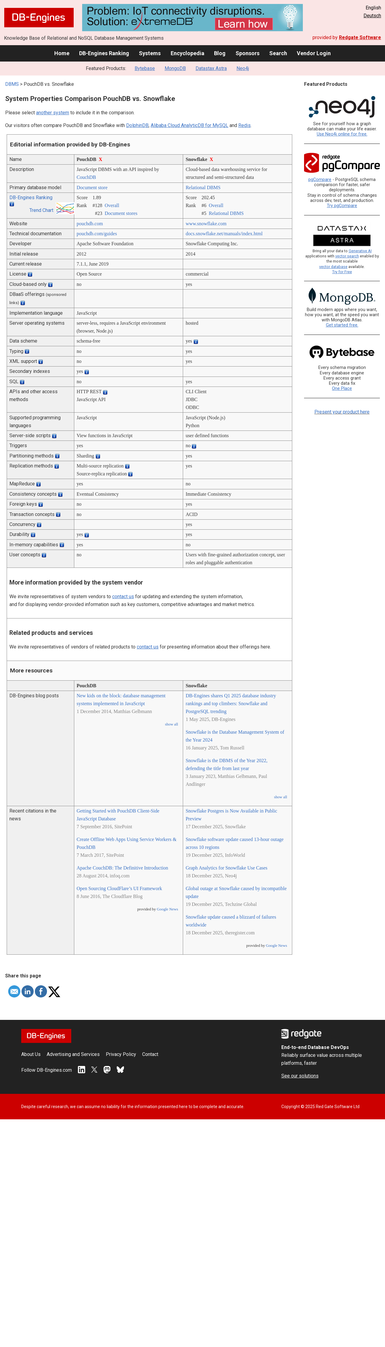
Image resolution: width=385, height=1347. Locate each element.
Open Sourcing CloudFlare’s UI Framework (119, 888)
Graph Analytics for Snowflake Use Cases (226, 867)
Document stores (121, 213)
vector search (347, 256)
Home (61, 53)
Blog (220, 53)
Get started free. (342, 325)
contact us (123, 596)
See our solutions (300, 1076)
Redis (244, 125)
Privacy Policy (121, 1054)
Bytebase (145, 68)
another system (52, 113)
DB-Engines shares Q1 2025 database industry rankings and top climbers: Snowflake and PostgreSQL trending (231, 703)
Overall (112, 205)
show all (171, 724)
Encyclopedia (187, 53)
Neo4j (242, 68)
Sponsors (247, 53)
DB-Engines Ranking (104, 53)
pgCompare (319, 179)
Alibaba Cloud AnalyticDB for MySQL (189, 125)
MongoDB (175, 68)
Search (278, 53)
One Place (342, 388)
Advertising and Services (73, 1054)
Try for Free (342, 272)
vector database (333, 266)
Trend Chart (41, 210)
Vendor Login (314, 53)
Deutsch (372, 15)
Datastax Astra (211, 68)
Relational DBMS (203, 187)
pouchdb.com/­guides (97, 233)
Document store (92, 187)
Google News (167, 909)
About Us (31, 1054)
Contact (150, 1054)
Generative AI (360, 251)
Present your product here (342, 412)
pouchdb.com (90, 223)
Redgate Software (360, 37)
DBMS (12, 84)
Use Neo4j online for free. (342, 134)
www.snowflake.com (206, 223)
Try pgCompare (342, 205)
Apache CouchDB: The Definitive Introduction (122, 867)
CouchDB (86, 177)
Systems (150, 53)
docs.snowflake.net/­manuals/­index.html (224, 233)
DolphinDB (137, 125)
